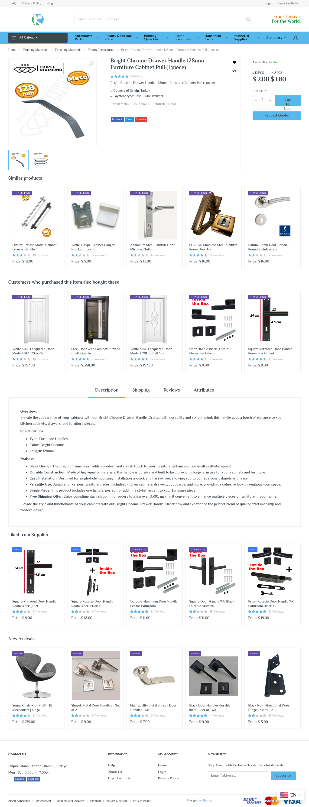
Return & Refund (116, 801)
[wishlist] (234, 62)
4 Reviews (217, 716)
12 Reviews (158, 255)
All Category (25, 37)
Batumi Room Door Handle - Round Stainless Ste (269, 247)
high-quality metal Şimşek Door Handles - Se (153, 708)
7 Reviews (99, 359)
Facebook (117, 119)
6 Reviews (158, 359)
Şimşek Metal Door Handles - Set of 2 (95, 708)
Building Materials (35, 50)
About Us (115, 772)
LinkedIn (141, 119)
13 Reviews (276, 359)
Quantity (260, 91)
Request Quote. (276, 116)
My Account (43, 801)
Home (12, 50)
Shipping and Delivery (70, 801)
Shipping (141, 390)
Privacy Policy (31, 3)
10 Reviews (40, 255)
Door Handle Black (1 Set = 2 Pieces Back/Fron (210, 351)
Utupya (206, 800)
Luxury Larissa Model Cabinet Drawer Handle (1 (34, 247)
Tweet (129, 119)
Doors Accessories (101, 50)
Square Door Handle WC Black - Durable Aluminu (212, 604)
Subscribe (283, 776)
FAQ (13, 3)
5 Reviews (40, 612)
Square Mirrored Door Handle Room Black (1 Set (270, 351)
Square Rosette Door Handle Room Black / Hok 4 (92, 604)
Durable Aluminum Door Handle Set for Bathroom (154, 604)
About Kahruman (19, 801)
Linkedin (20, 779)
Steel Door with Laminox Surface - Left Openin (95, 351)
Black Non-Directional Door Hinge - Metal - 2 (268, 708)
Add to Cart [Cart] (287, 100)
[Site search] (159, 19)
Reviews (171, 390)
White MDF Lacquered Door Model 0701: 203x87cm (151, 351)
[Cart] (234, 71)
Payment (95, 801)
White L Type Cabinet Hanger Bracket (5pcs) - (93, 247)
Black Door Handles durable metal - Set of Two (210, 708)
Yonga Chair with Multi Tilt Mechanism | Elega (32, 708)
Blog (50, 3)
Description (106, 390)
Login (268, 3)
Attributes (204, 390)
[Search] (248, 19)
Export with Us (288, 3)
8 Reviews (217, 255)
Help (111, 765)
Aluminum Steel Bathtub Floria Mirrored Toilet (152, 247)
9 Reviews (276, 255)
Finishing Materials (68, 50)
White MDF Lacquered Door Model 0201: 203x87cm (33, 351)
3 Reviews (99, 255)
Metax (125, 104)
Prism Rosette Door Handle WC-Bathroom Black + (272, 604)
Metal (172, 104)
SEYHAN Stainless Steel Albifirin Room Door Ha (213, 247)
